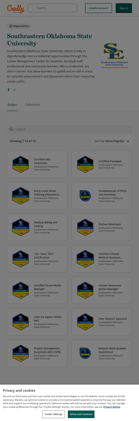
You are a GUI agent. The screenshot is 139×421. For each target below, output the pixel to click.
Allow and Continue (81, 414)
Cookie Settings (53, 414)
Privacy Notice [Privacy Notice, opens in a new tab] (111, 407)
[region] (69, 403)
